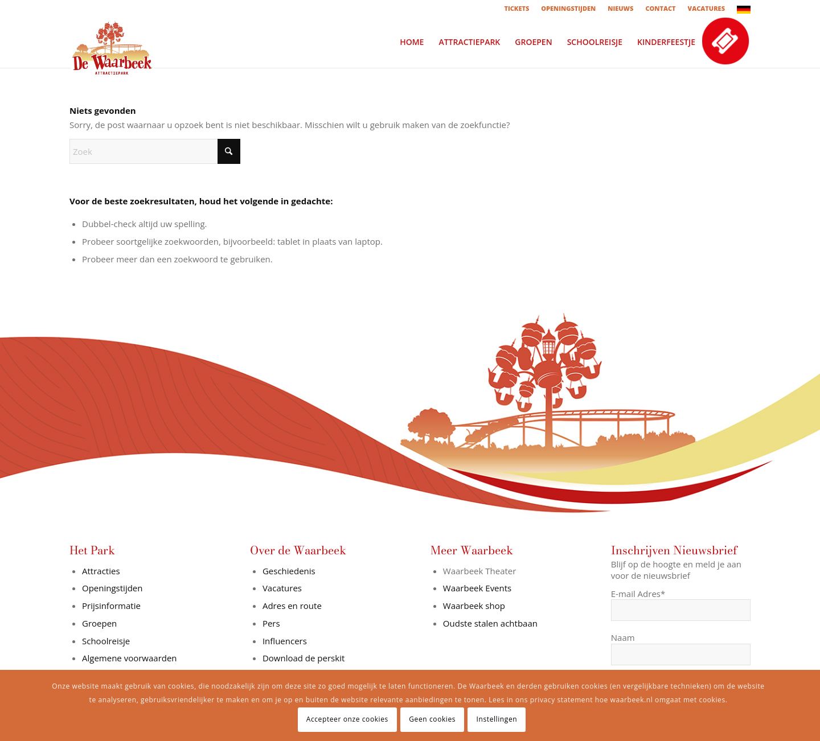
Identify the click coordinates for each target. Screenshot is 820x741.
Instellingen (497, 719)
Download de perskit (304, 658)
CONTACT (660, 8)
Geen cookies (432, 719)
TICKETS (516, 8)
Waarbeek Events (477, 588)
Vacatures (282, 588)
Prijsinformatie (111, 605)
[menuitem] (516, 8)
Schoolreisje (106, 641)
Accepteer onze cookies (347, 719)
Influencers (285, 641)
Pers (271, 623)
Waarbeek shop (474, 605)
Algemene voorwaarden (129, 658)
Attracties (101, 571)
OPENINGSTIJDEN (568, 8)
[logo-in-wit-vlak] (112, 42)
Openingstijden (112, 588)
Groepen (99, 623)
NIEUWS (620, 8)
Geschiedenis (289, 571)
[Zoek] (154, 151)
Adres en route (292, 605)
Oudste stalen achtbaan (490, 623)
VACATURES (706, 8)
